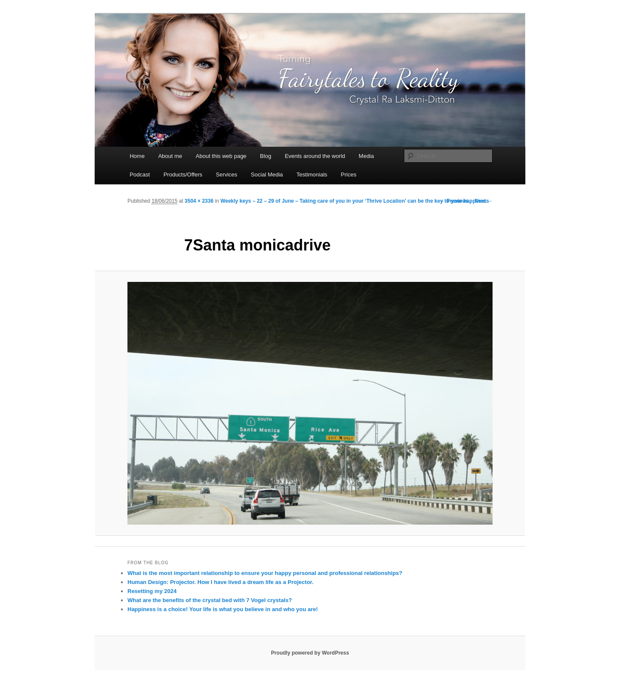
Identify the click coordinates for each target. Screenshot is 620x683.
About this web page (221, 156)
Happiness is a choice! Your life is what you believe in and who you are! (222, 609)
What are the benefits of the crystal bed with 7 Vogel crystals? (209, 600)
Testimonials (312, 174)
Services (226, 174)
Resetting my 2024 (152, 591)
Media (366, 156)
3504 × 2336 (199, 201)
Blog (265, 156)
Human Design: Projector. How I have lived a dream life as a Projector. (220, 582)
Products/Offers (183, 174)
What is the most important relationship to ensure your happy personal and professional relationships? (265, 573)
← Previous (454, 201)
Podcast (140, 174)
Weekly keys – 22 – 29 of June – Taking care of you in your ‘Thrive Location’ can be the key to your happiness (354, 201)
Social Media (267, 174)
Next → (484, 201)
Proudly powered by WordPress (310, 653)
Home (137, 156)
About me (170, 156)
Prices (348, 174)
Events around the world (315, 156)
